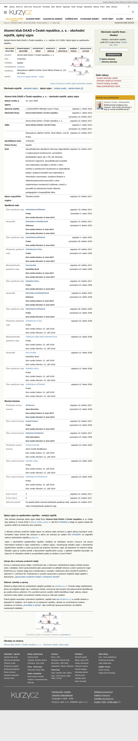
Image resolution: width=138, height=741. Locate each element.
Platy (42, 670)
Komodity (46, 7)
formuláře (83, 681)
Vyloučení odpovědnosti (62, 695)
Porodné (41, 676)
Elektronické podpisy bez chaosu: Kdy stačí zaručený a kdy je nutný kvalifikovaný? (118, 107)
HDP (62, 663)
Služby (119, 19)
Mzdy (38, 670)
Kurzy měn (37, 7)
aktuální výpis (31, 88)
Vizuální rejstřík (14, 19)
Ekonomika (55, 663)
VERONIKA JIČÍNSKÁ (35, 209)
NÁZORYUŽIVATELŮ (62, 50)
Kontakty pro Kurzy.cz (103, 698)
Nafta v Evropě (56, 678)
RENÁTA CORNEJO (35, 433)
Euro (37, 663)
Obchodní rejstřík (16, 23)
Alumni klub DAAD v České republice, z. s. (37, 23)
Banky (30, 654)
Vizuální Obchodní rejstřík (107, 78)
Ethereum (70, 666)
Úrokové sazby (33, 657)
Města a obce (79, 660)
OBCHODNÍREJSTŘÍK (9, 50)
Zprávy (12, 7)
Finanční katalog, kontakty (107, 83)
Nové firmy (107, 19)
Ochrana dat (57, 692)
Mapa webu (107, 663)
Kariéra (105, 2)
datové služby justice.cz (40, 522)
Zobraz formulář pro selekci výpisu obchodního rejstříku (71, 84)
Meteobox (123, 2)
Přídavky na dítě (9, 663)
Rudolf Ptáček (32, 421)
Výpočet (17, 654)
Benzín (63, 676)
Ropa (53, 676)
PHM (58, 676)
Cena (105, 657)
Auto (100, 657)
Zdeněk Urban (32, 461)
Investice (54, 654)
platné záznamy (107, 59)
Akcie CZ (19, 7)
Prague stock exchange (107, 673)
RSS (104, 702)
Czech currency (104, 670)
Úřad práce (31, 670)
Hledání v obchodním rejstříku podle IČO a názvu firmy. (113, 42)
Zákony (96, 7)
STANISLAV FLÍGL (34, 249)
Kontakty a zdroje (32, 605)
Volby (100, 663)
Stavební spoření (41, 660)
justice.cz (34, 537)
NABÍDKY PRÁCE (73, 50)
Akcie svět (28, 7)
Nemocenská (32, 676)
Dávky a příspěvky (34, 673)
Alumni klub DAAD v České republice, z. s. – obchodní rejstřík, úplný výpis (36, 644)
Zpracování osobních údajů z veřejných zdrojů (37, 577)
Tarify (73, 7)
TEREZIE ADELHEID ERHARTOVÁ (41, 337)
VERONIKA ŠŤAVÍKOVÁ (36, 477)
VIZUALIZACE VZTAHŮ (85, 50)
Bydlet (129, 2)
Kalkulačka (88, 7)
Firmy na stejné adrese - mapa (30, 76)
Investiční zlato (61, 673)
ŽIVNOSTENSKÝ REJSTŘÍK (23, 50)
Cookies (67, 692)
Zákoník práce (80, 675)
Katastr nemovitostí (81, 663)
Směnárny (31, 663)
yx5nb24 (21, 67)
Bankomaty (38, 654)
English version (104, 667)
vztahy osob (60, 88)
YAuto (117, 2)
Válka (108, 7)
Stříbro (69, 673)
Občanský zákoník (81, 672)
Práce (102, 7)
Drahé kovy (55, 670)
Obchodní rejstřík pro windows (109, 81)
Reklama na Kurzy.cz (103, 692)
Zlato (53, 7)
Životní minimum (10, 672)
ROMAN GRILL (32, 281)
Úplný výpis (56, 23)
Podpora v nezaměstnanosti (37, 679)
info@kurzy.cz (61, 586)
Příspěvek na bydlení (11, 666)
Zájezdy (111, 2)
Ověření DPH (71, 19)
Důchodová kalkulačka (12, 660)
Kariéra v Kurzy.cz (102, 695)
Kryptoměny (55, 666)
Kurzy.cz (6, 23)
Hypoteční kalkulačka (11, 675)
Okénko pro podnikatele (107, 97)
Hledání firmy (33, 19)
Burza (53, 657)
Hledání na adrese (52, 19)
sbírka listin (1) (75, 88)
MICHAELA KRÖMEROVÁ (37, 293)
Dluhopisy (54, 660)
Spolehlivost (112, 657)
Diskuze (114, 7)
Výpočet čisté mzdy (10, 657)
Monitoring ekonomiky (106, 660)
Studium (135, 2)
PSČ (87, 660)
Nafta (68, 676)
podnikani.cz (66, 635)
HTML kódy (112, 702)
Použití (97, 702)
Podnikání (78, 654)
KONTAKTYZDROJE (50, 50)
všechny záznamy (108, 62)
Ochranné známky (89, 19)
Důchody (31, 683)
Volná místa (37, 667)
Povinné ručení (9, 678)
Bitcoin (59, 7)
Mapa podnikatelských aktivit (108, 86)
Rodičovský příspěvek (11, 669)
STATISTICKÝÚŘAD (38, 50)
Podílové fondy (64, 660)
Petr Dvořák (31, 265)
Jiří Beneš (30, 405)
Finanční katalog (80, 669)
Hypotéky (66, 7)
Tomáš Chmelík (32, 445)
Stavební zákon (80, 678)
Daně (77, 681)
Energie (80, 7)
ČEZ (58, 657)
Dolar (42, 663)
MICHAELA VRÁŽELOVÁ (37, 221)
